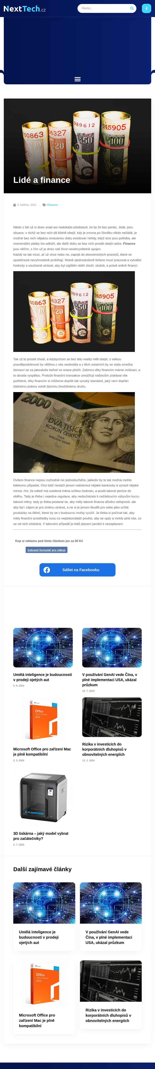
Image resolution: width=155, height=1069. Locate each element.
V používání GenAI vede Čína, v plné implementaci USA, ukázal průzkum (109, 926)
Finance (52, 204)
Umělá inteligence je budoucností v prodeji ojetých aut (39, 926)
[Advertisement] (77, 47)
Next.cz (22, 1061)
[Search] (131, 8)
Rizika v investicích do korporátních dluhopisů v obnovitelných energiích (108, 1004)
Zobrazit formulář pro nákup (47, 550)
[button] (77, 79)
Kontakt (144, 1061)
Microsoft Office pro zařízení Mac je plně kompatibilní (37, 1009)
